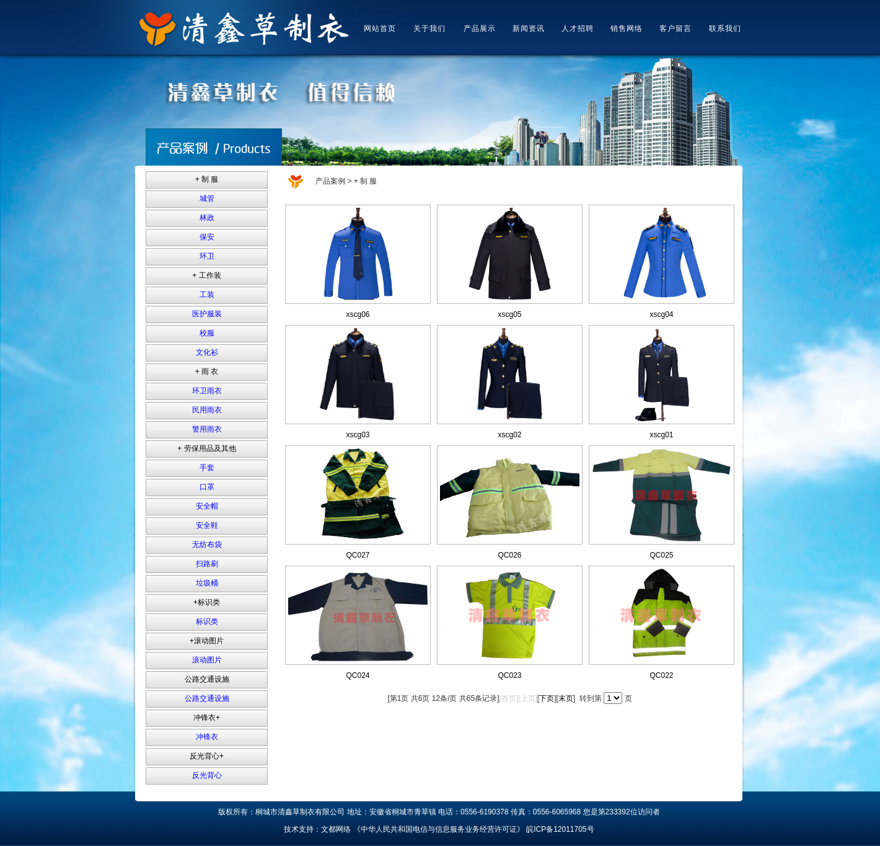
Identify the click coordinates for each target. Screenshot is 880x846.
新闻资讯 (529, 28)
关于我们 (429, 28)
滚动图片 (207, 660)
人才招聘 (577, 28)
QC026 (509, 555)
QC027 (357, 555)
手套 (207, 467)
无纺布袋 (207, 544)
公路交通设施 (207, 679)
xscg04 (661, 314)
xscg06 (357, 314)
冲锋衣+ (206, 717)
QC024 (357, 675)
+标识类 (206, 602)
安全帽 (207, 506)
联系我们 (725, 28)
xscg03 (357, 434)
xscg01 (661, 434)
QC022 (661, 675)
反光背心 (207, 775)
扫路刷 (207, 563)
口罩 (207, 487)
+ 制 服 (207, 179)
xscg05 (509, 314)
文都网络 (336, 829)
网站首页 (380, 28)
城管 (207, 198)
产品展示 (480, 28)
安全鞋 (207, 525)
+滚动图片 (207, 640)
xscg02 (509, 434)
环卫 (207, 256)
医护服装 (207, 313)
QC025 (661, 555)
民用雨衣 (207, 410)
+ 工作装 (206, 275)
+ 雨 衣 (207, 371)
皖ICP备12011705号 (560, 829)
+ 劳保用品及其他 (206, 448)
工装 (207, 294)
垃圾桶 (207, 583)
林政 (207, 217)
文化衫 (207, 352)
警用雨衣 (207, 429)
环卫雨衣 (207, 390)
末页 (565, 698)
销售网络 (626, 28)
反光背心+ (207, 756)
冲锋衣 (207, 736)
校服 (207, 333)
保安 (207, 237)
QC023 (509, 675)
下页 (546, 698)
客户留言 (675, 28)
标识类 (207, 621)
